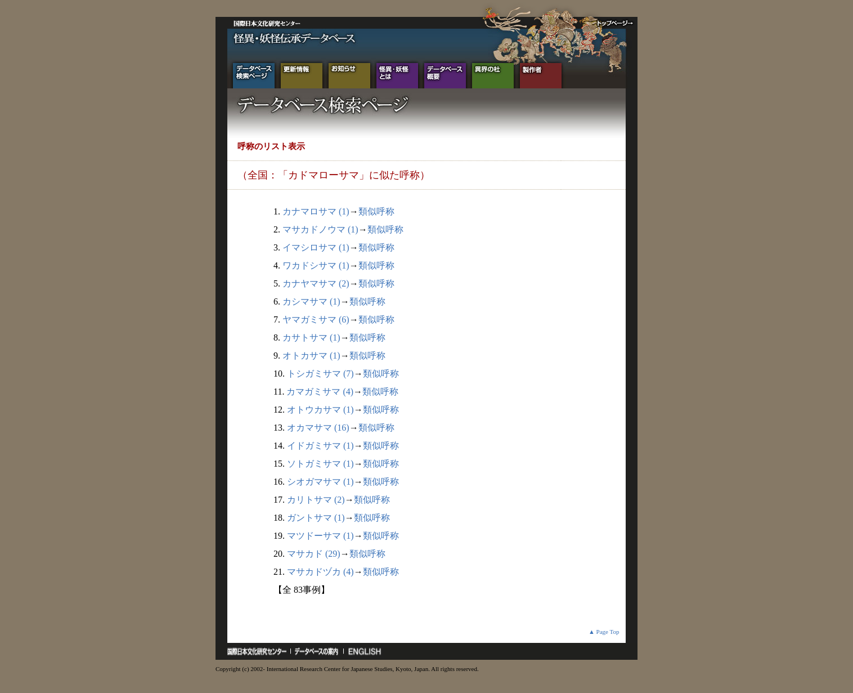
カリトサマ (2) (316, 499)
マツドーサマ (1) (320, 535)
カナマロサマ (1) (315, 211)
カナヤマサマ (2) (315, 283)
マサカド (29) (313, 553)
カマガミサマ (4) (319, 391)
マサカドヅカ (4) (320, 571)
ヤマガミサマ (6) (315, 319)
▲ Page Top (604, 631)
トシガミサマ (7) (320, 373)
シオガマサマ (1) (320, 481)
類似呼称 (376, 211)
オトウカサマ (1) (320, 409)
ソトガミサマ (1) (320, 463)
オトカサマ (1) (311, 355)
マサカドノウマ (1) (320, 229)
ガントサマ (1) (316, 517)
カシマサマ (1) (311, 301)
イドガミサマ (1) (320, 445)
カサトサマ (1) (311, 337)
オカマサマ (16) (318, 427)
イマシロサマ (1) (315, 247)
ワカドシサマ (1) (315, 265)
